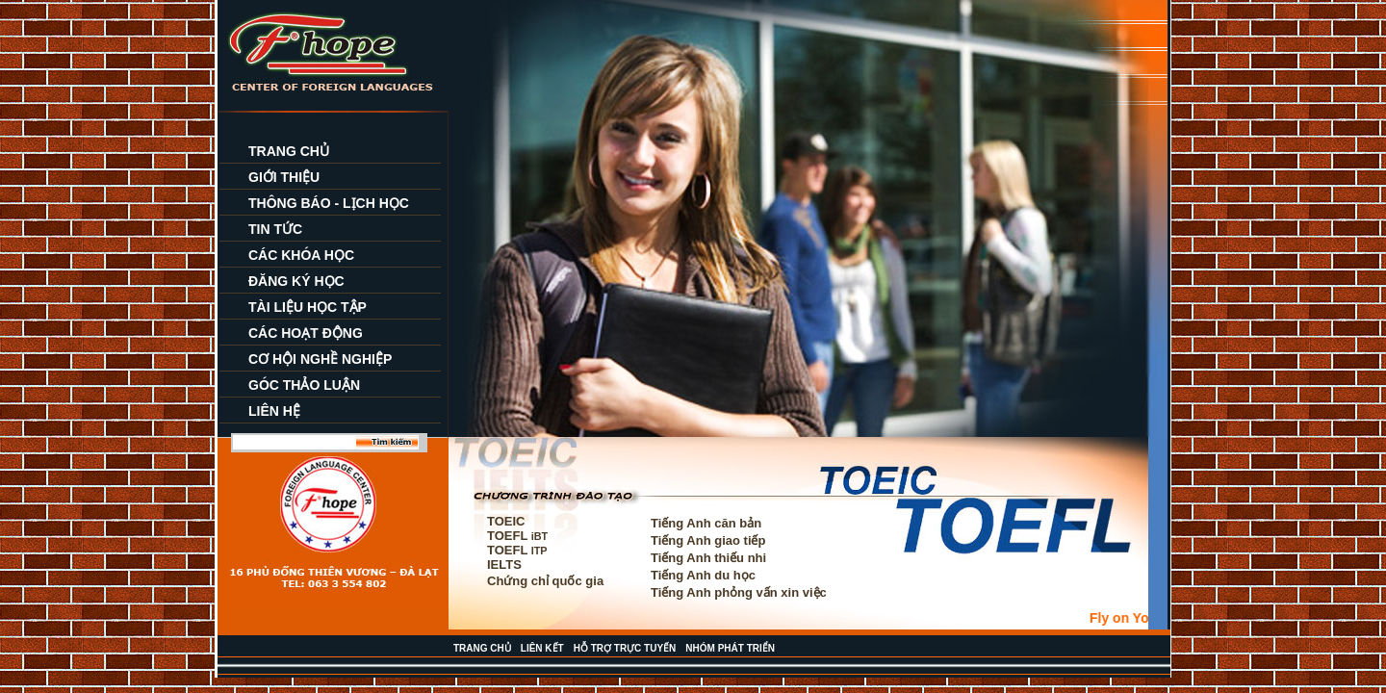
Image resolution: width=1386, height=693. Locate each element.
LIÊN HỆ (274, 411)
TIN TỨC (275, 229)
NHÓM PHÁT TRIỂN (730, 648)
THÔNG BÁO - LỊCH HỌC (328, 203)
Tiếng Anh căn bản (706, 523)
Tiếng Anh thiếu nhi (708, 558)
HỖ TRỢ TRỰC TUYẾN (625, 648)
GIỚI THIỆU (284, 177)
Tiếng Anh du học (703, 575)
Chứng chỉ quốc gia (545, 581)
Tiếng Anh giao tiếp (708, 540)
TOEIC (506, 521)
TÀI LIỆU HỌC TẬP (307, 307)
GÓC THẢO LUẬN (304, 385)
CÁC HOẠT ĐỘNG (305, 333)
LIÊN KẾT (542, 648)
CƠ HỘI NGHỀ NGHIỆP (320, 359)
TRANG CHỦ (288, 151)
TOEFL (517, 535)
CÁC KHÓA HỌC (301, 255)
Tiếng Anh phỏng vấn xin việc (739, 592)
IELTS (504, 564)
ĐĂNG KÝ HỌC (296, 281)
